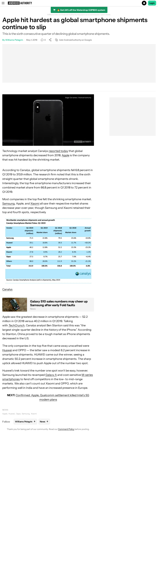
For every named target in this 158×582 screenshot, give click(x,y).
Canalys (7, 289)
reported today (58, 151)
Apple (65, 155)
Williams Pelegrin (14, 40)
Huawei (7, 350)
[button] (79, 3)
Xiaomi (34, 203)
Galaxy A (51, 375)
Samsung (8, 203)
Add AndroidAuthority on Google (73, 40)
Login (152, 3)
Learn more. (105, 15)
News (5, 410)
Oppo (18, 414)
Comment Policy (66, 429)
